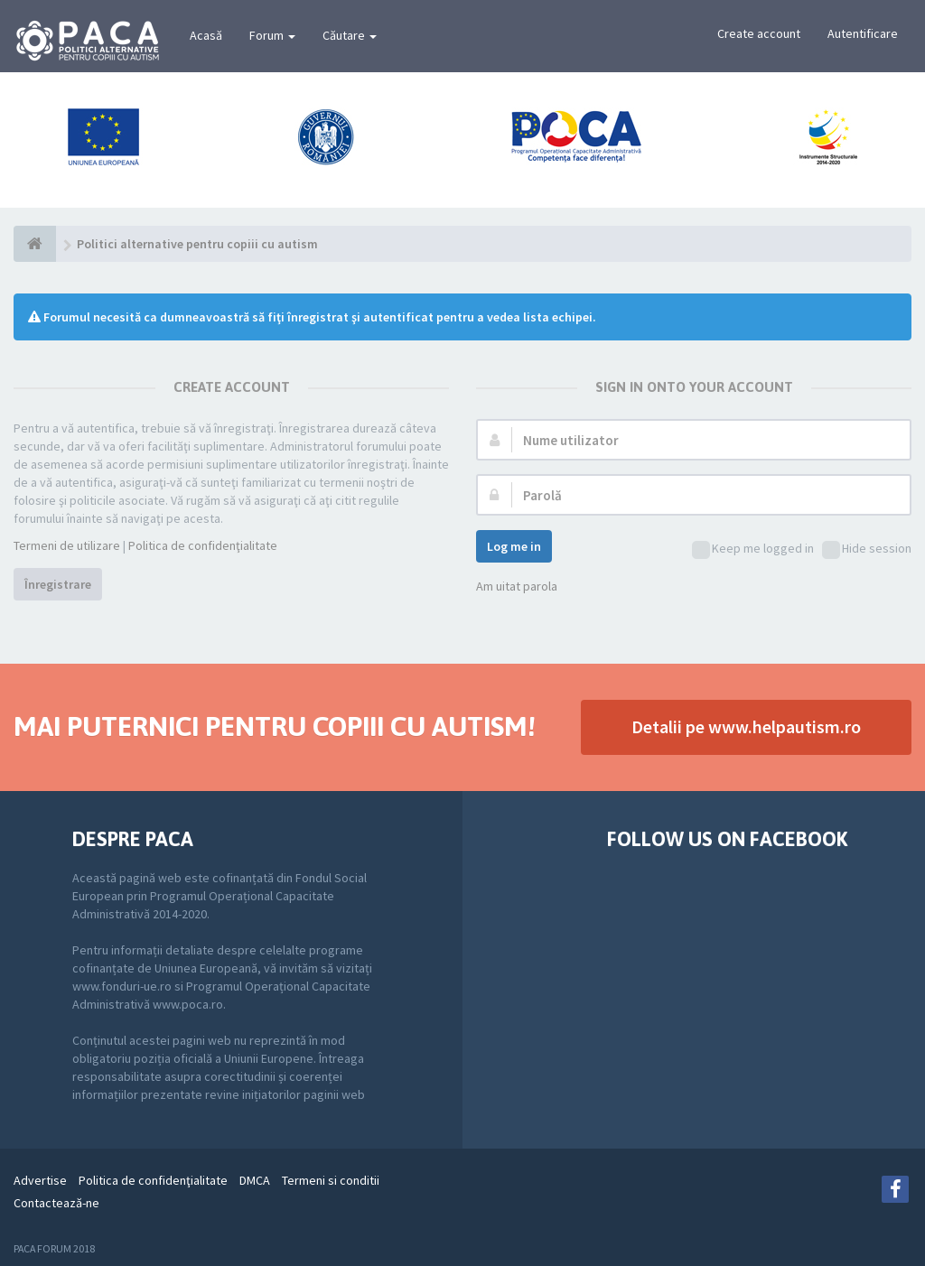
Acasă (206, 35)
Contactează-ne (56, 1203)
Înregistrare (57, 584)
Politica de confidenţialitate (202, 545)
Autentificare (862, 33)
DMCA (254, 1180)
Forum (272, 35)
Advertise (40, 1180)
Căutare (349, 35)
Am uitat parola (516, 586)
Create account (758, 33)
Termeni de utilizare (67, 545)
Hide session (866, 549)
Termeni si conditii (330, 1180)
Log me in (514, 546)
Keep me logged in (753, 549)
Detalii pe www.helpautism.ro (746, 726)
